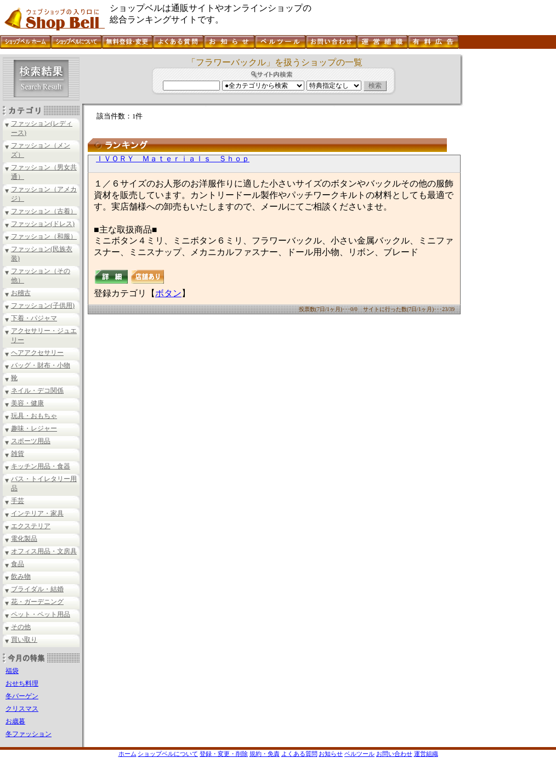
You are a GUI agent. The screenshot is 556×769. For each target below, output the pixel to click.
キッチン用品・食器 (40, 466)
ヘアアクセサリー (37, 353)
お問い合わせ (394, 753)
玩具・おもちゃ (34, 416)
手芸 (17, 501)
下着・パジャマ (34, 318)
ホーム (127, 753)
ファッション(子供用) (43, 305)
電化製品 (24, 538)
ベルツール (359, 753)
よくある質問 (299, 753)
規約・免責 (264, 753)
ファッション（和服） (44, 236)
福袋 (12, 671)
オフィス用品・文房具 (44, 551)
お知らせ (331, 753)
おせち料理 (21, 683)
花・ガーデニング (37, 602)
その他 (21, 627)
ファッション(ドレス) (43, 224)
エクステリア (30, 526)
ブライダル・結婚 (37, 589)
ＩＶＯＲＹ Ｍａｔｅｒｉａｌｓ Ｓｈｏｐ (172, 159)
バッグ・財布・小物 (40, 365)
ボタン (168, 293)
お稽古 (21, 293)
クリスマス (21, 709)
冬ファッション (28, 734)
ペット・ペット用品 (40, 614)
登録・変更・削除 (224, 753)
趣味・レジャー (34, 428)
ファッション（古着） (44, 211)
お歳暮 (15, 721)
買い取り (24, 639)
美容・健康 (27, 403)
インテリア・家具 (37, 513)
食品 (17, 564)
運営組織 (426, 753)
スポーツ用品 (30, 441)
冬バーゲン (21, 696)
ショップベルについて (168, 753)
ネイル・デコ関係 (37, 390)
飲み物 (21, 576)
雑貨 (17, 453)
